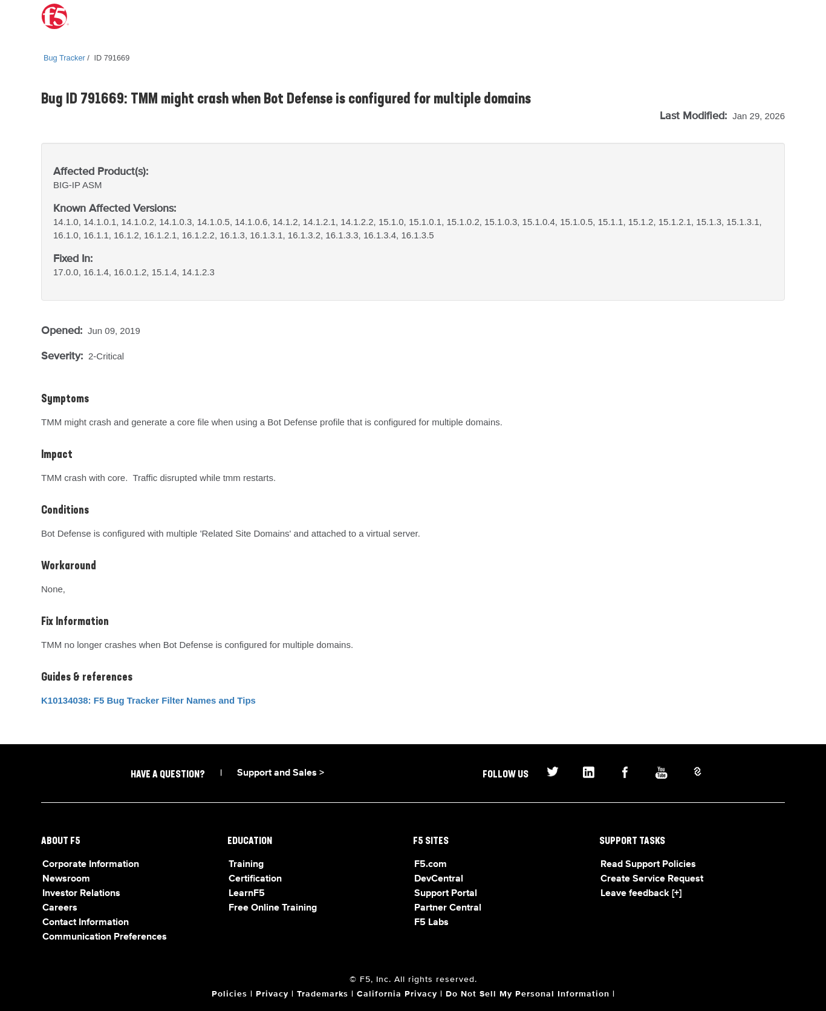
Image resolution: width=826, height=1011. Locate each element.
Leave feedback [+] (640, 893)
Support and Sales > (280, 773)
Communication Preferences (104, 937)
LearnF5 (247, 893)
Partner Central (447, 908)
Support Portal (445, 893)
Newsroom (66, 879)
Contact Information (85, 923)
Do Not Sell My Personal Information (528, 994)
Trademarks (322, 994)
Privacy (272, 994)
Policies (229, 994)
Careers (59, 908)
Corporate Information (90, 864)
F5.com (430, 864)
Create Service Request (651, 879)
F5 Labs (431, 923)
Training (246, 864)
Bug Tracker (64, 57)
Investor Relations (81, 893)
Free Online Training (273, 908)
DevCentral (438, 879)
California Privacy (397, 994)
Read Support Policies (648, 864)
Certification (255, 879)
